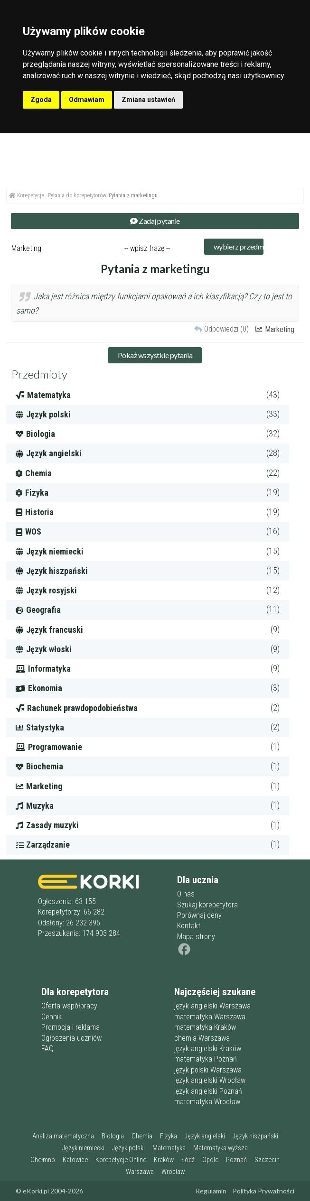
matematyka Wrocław (207, 1101)
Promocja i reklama (70, 1027)
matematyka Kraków (205, 1027)
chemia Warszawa (202, 1038)
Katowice (75, 1160)
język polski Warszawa (208, 1069)
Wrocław (173, 1172)
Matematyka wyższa (220, 1148)
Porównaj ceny (199, 915)
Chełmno (42, 1160)
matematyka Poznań (205, 1058)
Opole (210, 1160)
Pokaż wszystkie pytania (155, 355)
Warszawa (140, 1172)
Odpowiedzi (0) (226, 328)
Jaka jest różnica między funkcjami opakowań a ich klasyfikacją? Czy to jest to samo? (154, 303)
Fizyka (168, 1136)
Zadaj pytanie (155, 220)
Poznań (236, 1160)
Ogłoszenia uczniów (71, 1038)
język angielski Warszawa (212, 1005)
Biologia (113, 1136)
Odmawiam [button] (86, 99)
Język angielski (205, 1136)
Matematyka (169, 1148)
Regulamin (211, 1191)
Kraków (164, 1160)
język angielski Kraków (207, 1048)
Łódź (188, 1160)
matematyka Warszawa (209, 1016)
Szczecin (267, 1160)
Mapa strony (196, 936)
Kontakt (188, 925)
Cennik (51, 1016)
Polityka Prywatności (263, 1191)
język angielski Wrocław (209, 1080)
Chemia (142, 1136)
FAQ (47, 1048)
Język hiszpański (255, 1136)
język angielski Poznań (208, 1091)
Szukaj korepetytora (207, 904)
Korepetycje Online (120, 1160)
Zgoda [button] (41, 99)
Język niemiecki (83, 1148)
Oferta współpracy (69, 1005)
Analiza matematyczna (63, 1136)
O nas (186, 893)
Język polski (128, 1148)
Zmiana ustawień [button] (148, 99)
